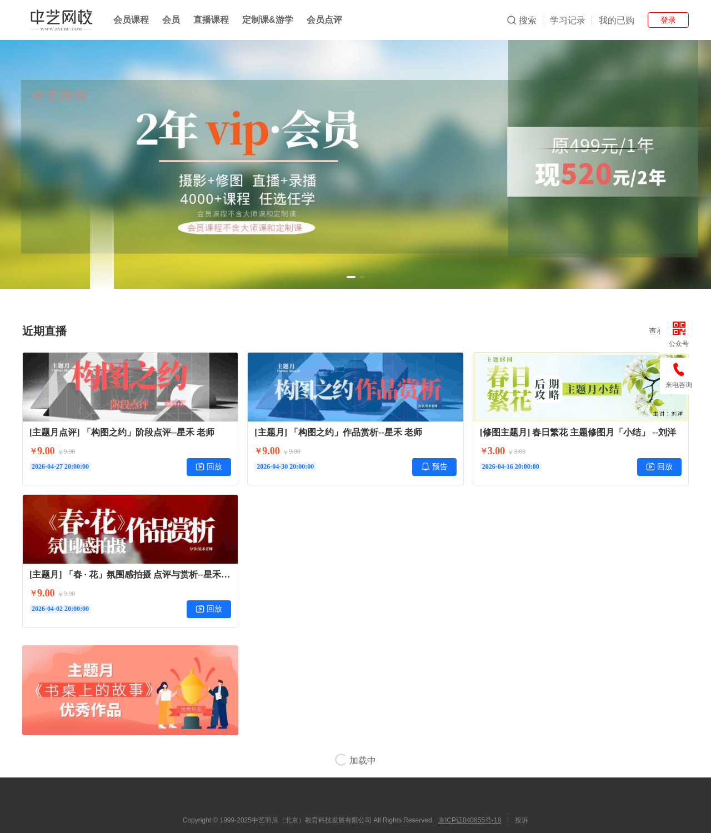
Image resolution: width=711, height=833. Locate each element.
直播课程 (211, 19)
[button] (351, 277)
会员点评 (324, 19)
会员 (171, 19)
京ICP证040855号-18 (469, 820)
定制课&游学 (267, 19)
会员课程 (131, 19)
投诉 (521, 820)
